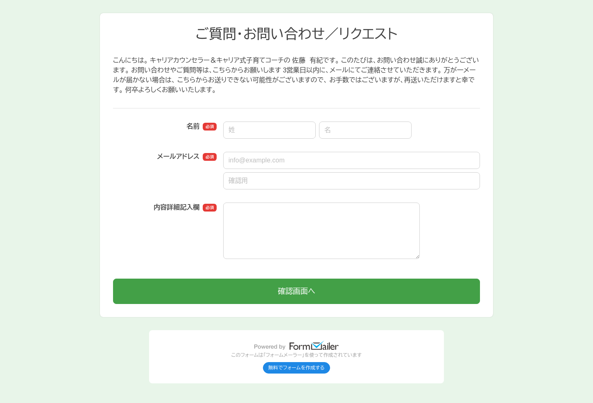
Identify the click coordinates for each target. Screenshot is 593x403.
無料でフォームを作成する (296, 368)
